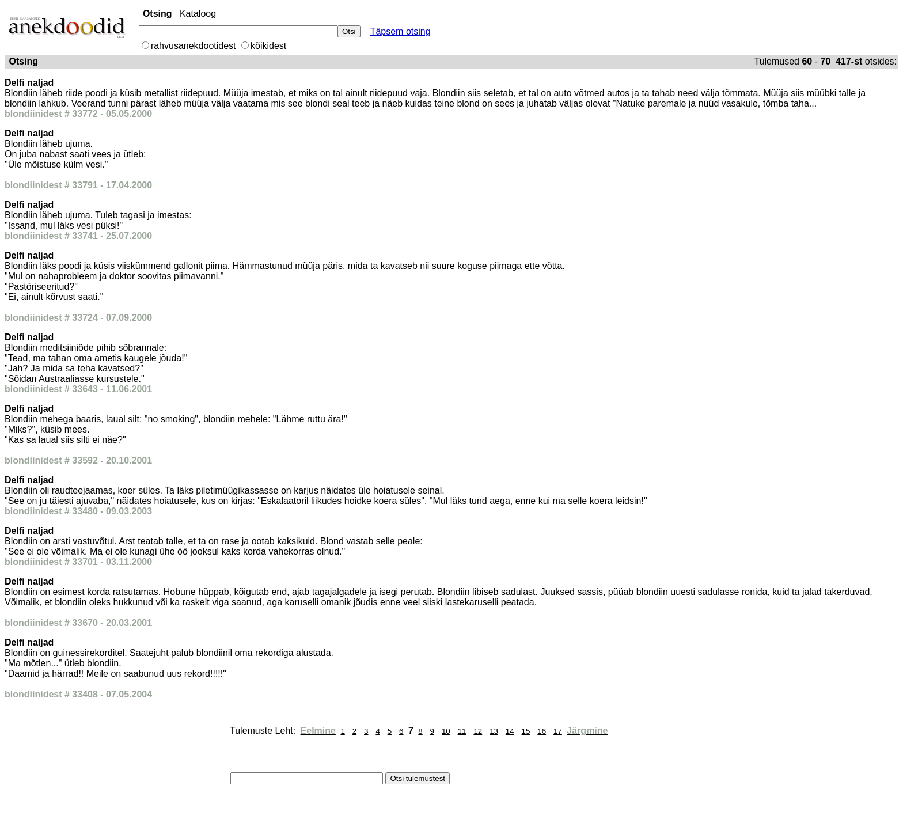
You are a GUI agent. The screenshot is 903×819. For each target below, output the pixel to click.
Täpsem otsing (400, 31)
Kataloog (198, 13)
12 (477, 731)
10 (446, 731)
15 (526, 731)
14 (510, 731)
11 (462, 731)
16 (541, 731)
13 (494, 731)
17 (557, 731)
